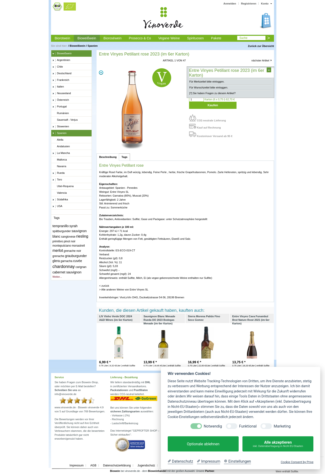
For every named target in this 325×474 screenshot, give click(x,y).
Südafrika (60, 199)
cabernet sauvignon (66, 272)
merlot (57, 251)
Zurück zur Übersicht (261, 46)
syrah (74, 226)
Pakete (216, 38)
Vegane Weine (169, 38)
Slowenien (60, 126)
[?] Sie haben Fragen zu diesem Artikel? (212, 93)
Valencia (59, 193)
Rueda (58, 173)
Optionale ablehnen (203, 444)
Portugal (59, 106)
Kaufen (213, 105)
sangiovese (68, 236)
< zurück (104, 285)
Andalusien (61, 146)
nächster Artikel (260, 60)
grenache (58, 256)
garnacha (66, 261)
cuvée (77, 261)
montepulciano (61, 245)
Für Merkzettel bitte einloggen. (206, 81)
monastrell (78, 245)
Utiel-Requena (63, 186)
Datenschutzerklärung (117, 465)
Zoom (101, 72)
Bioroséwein (112, 38)
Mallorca (59, 159)
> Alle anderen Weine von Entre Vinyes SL (123, 289)
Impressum (77, 465)
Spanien (93, 45)
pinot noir (69, 241)
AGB (93, 465)
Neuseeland (61, 93)
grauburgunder (76, 256)
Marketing (282, 426)
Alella (57, 140)
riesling (82, 236)
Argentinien (61, 60)
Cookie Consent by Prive (297, 462)
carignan (80, 267)
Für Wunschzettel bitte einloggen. (208, 87)
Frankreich (60, 80)
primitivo (57, 241)
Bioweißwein (87, 38)
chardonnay (63, 266)
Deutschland (61, 73)
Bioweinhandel (157, 470)
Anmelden (229, 3)
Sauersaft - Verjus (65, 120)
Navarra (59, 166)
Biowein (115, 470)
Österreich (60, 100)
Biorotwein (62, 38)
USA (57, 206)
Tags (124, 157)
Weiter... (57, 276)
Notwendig (213, 426)
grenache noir (72, 251)
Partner (209, 470)
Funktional (248, 426)
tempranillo (60, 226)
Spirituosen (195, 38)
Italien (58, 86)
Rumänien (60, 113)
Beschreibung (107, 157)
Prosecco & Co (140, 38)
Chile (57, 67)
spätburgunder (61, 231)
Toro (57, 179)
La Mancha (61, 153)
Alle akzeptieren (278, 444)
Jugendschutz (146, 465)
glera (56, 261)
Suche (243, 38)
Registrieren (248, 3)
